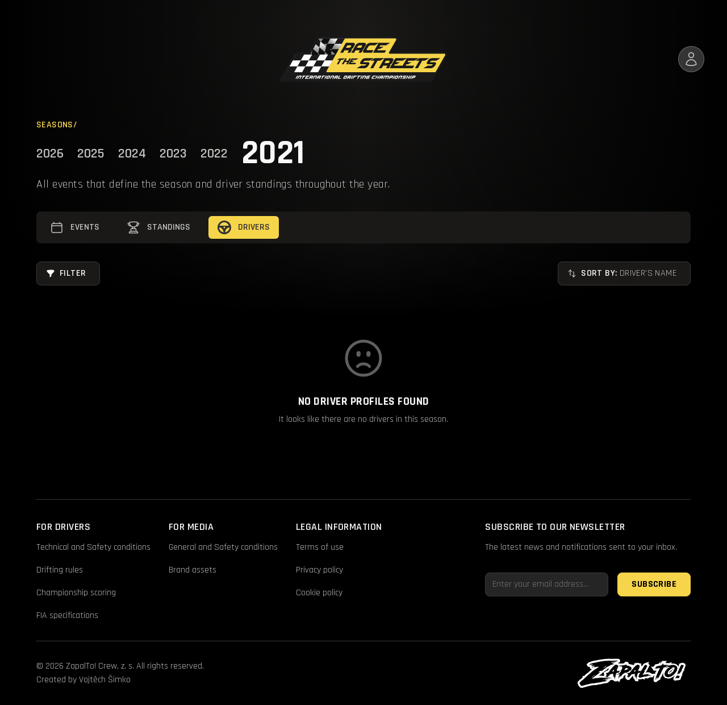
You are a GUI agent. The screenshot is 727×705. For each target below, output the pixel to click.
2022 (214, 153)
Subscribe (654, 584)
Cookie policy (319, 593)
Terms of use (320, 547)
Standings (158, 227)
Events (74, 227)
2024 (132, 153)
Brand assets (192, 570)
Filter (66, 273)
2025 (91, 153)
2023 (173, 153)
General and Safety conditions (223, 547)
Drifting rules (59, 570)
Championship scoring (76, 593)
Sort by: (621, 273)
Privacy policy (319, 570)
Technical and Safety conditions (93, 547)
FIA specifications (67, 615)
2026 (50, 153)
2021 (272, 153)
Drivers (244, 227)
